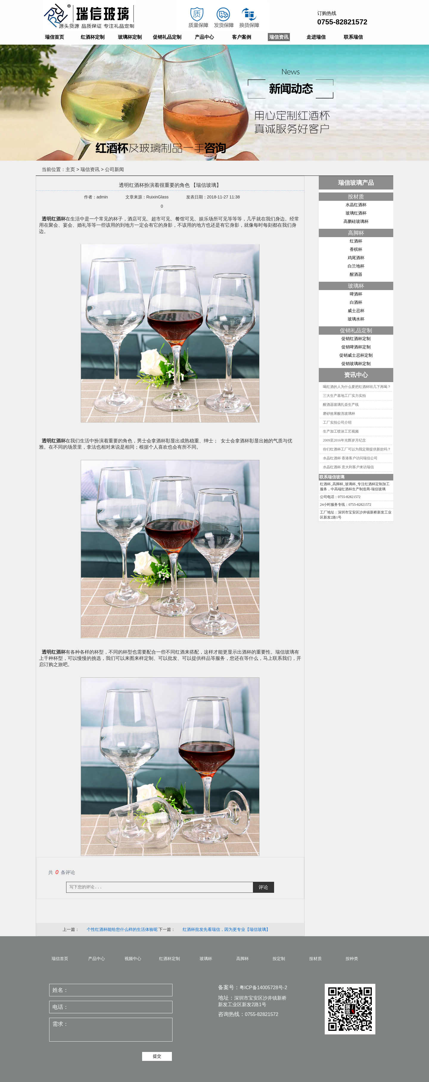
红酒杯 (356, 241)
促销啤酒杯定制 (356, 347)
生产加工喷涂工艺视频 (341, 431)
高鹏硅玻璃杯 (356, 221)
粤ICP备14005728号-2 (263, 987)
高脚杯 (356, 233)
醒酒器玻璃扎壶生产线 (341, 405)
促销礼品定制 (167, 37)
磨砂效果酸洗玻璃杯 (339, 413)
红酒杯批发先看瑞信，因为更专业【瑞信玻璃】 (226, 929)
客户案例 (241, 37)
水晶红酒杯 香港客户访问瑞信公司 (350, 458)
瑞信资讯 (278, 37)
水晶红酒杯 (356, 204)
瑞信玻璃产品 (356, 182)
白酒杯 (356, 302)
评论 (263, 887)
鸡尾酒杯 (356, 257)
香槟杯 (356, 249)
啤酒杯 (356, 294)
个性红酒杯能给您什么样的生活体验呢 (122, 929)
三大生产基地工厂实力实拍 (344, 396)
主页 (70, 169)
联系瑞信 (353, 37)
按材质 (356, 197)
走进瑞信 (316, 37)
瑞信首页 (54, 37)
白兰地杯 (356, 266)
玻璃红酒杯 (356, 213)
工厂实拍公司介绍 (337, 422)
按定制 (279, 958)
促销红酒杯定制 (356, 338)
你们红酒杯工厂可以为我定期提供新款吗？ (357, 449)
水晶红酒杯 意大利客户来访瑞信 (348, 467)
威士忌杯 (356, 310)
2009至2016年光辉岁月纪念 (344, 440)
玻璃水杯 (356, 319)
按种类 (352, 958)
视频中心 (133, 958)
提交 (157, 1056)
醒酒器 (356, 274)
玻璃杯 (356, 286)
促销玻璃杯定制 (356, 363)
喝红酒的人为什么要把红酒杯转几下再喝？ (357, 387)
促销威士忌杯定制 (356, 355)
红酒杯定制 (93, 37)
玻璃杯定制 (130, 37)
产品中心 (204, 37)
